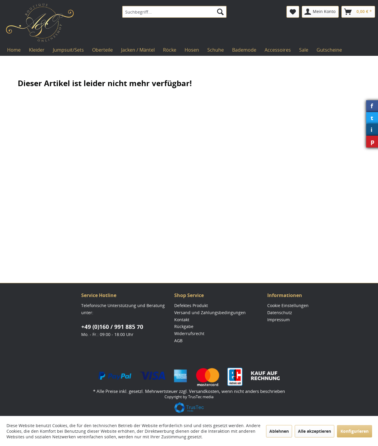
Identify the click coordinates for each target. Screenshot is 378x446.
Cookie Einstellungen (288, 305)
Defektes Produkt (191, 305)
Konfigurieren (354, 431)
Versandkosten (204, 391)
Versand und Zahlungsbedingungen (210, 312)
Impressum (278, 319)
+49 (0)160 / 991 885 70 (112, 327)
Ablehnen (279, 431)
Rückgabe (183, 326)
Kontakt (181, 319)
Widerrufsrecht (189, 333)
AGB (178, 340)
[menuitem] (174, 12)
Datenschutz (279, 312)
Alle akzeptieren (314, 431)
